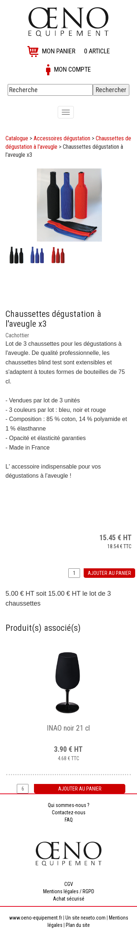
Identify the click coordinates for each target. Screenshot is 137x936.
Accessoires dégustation (62, 138)
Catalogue (16, 138)
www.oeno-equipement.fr (35, 918)
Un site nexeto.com (85, 918)
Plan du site (78, 925)
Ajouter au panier (109, 573)
